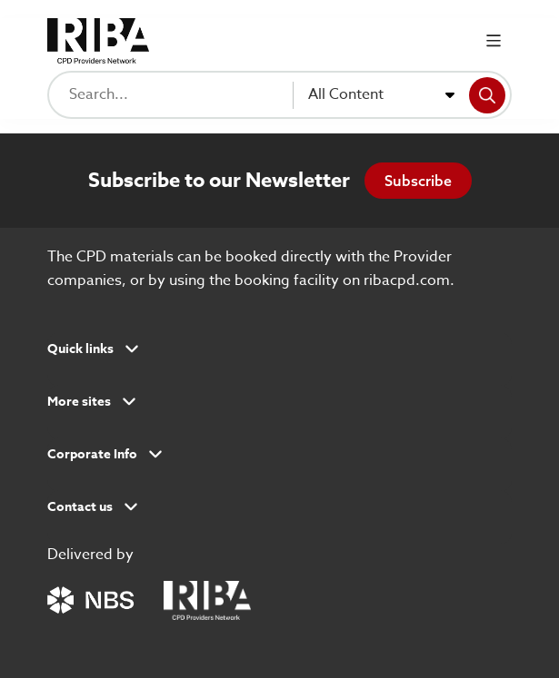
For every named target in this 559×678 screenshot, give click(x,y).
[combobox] (381, 95)
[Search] (487, 95)
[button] (279, 355)
